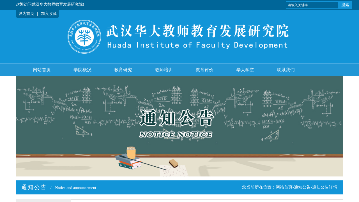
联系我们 (286, 69)
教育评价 (204, 69)
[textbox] (312, 5)
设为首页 (26, 14)
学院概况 (82, 69)
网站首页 (42, 69)
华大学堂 (245, 69)
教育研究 (123, 69)
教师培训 (164, 69)
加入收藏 (49, 14)
